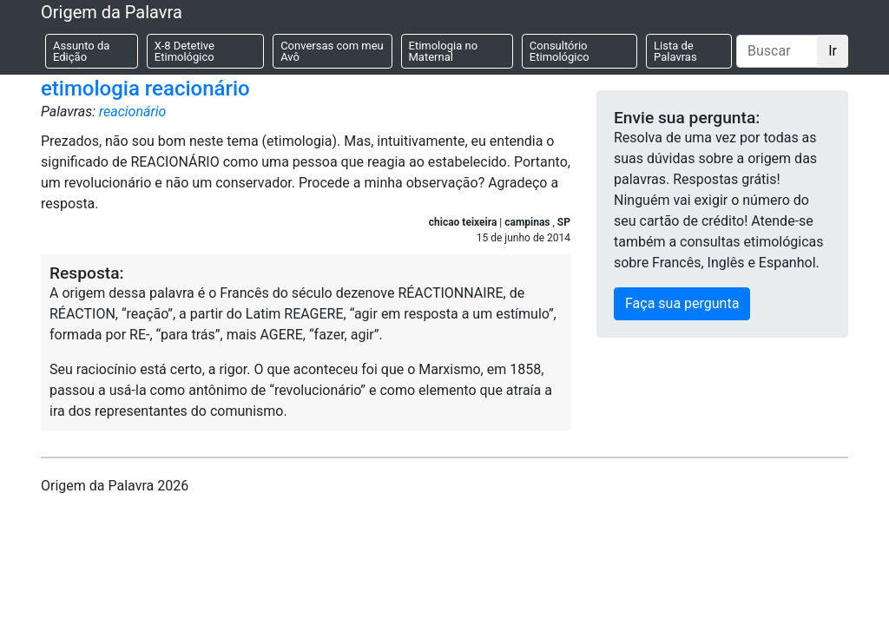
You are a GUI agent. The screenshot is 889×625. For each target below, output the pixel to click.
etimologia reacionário (145, 88)
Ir (832, 51)
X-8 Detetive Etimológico (184, 51)
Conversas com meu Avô (332, 51)
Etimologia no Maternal (443, 51)
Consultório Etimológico (559, 51)
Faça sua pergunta (682, 303)
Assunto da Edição (81, 51)
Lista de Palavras (675, 51)
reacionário (132, 111)
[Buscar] (777, 51)
